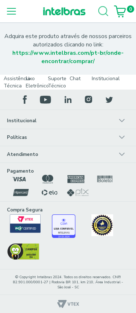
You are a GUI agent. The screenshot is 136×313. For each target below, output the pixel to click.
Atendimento (22, 154)
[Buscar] (103, 11)
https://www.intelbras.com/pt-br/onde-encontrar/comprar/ (68, 57)
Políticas (17, 137)
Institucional (21, 121)
